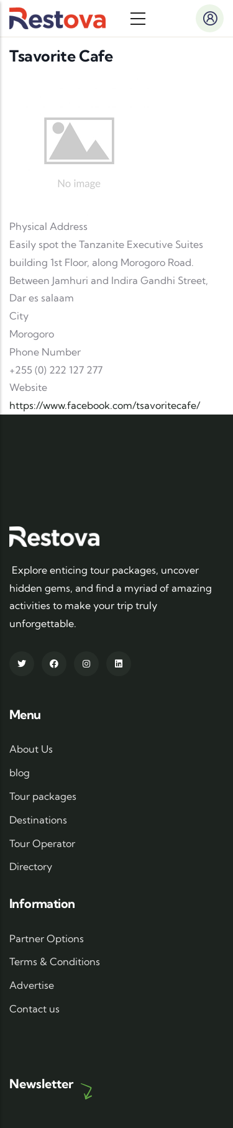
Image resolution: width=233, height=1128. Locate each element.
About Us (31, 749)
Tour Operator (42, 843)
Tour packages (42, 796)
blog (19, 772)
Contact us (34, 1008)
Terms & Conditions (54, 961)
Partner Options (46, 938)
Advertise (31, 985)
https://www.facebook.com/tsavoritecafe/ (104, 405)
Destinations (38, 820)
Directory (30, 866)
